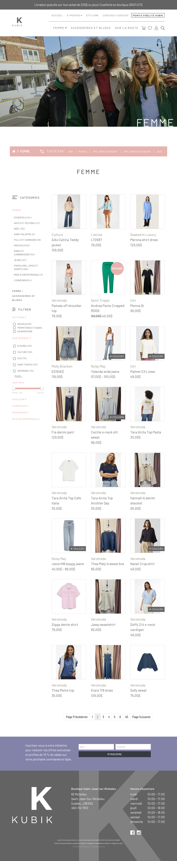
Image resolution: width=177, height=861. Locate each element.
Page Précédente (77, 717)
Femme (58, 28)
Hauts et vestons (26, 223)
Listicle (96, 235)
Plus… (18, 376)
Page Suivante (141, 717)
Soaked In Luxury (143, 235)
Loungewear (23, 280)
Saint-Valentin (24, 234)
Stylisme (92, 15)
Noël (19, 228)
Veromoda (23, 371)
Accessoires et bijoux (91, 28)
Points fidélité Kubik (148, 15)
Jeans (20, 260)
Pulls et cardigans (27, 239)
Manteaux (22, 245)
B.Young (21, 346)
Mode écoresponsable (28, 274)
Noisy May (98, 366)
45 (126, 717)
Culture (22, 352)
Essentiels (22, 217)
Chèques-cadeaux (116, 15)
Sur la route (126, 28)
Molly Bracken (62, 366)
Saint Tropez (24, 364)
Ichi (19, 358)
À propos (73, 15)
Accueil (57, 15)
